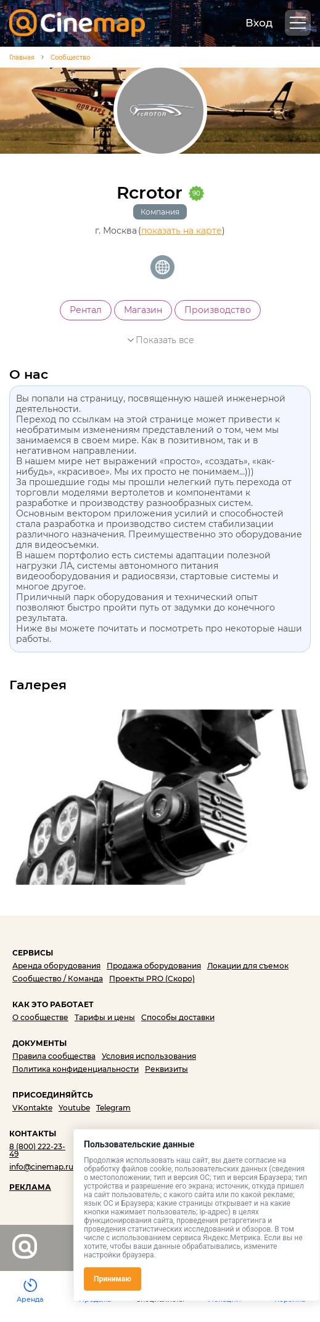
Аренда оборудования (56, 965)
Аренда (30, 1299)
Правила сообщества (54, 1056)
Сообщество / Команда (57, 978)
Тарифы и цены (105, 1017)
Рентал (86, 309)
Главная (22, 57)
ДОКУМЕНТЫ (39, 1043)
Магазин (143, 309)
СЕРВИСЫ (32, 952)
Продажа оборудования (154, 965)
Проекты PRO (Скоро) (152, 978)
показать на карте (181, 231)
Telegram (113, 1107)
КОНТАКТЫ (32, 1133)
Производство (217, 309)
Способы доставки (178, 1017)
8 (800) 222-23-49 (37, 1150)
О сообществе (40, 1017)
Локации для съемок (248, 965)
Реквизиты (166, 1069)
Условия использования (149, 1056)
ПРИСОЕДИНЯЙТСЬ (52, 1094)
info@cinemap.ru (41, 1166)
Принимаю (112, 1279)
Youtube (74, 1107)
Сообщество (70, 57)
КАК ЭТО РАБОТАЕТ (53, 1004)
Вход (259, 23)
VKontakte (32, 1107)
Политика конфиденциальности (75, 1069)
